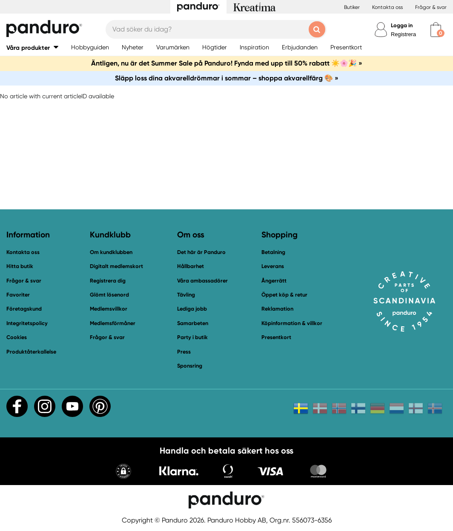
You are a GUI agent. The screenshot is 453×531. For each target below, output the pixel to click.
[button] (32, 47)
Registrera (403, 34)
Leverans (272, 266)
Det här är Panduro (201, 252)
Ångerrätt (274, 280)
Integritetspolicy (27, 323)
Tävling (186, 294)
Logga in (402, 25)
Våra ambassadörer (202, 280)
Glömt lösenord (109, 294)
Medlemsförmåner (112, 323)
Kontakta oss (387, 7)
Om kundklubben (111, 252)
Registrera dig (108, 280)
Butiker (352, 7)
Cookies (16, 337)
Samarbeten (192, 323)
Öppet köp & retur (284, 294)
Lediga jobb (192, 308)
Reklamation (277, 308)
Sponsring (189, 366)
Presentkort (276, 337)
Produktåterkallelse (31, 351)
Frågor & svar (431, 7)
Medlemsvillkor (108, 308)
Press (184, 351)
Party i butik (192, 337)
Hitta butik (19, 266)
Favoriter (18, 294)
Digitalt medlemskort (116, 266)
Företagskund (24, 308)
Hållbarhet (190, 266)
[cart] (436, 29)
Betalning (273, 252)
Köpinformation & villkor (291, 323)
